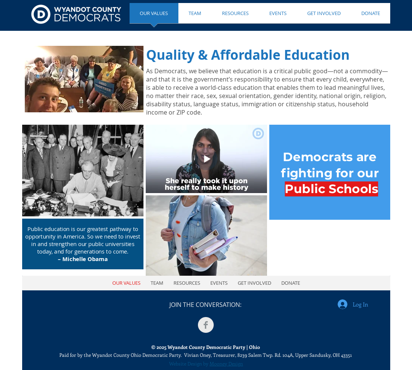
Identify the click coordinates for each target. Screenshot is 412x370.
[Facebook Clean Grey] (206, 325)
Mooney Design (226, 363)
